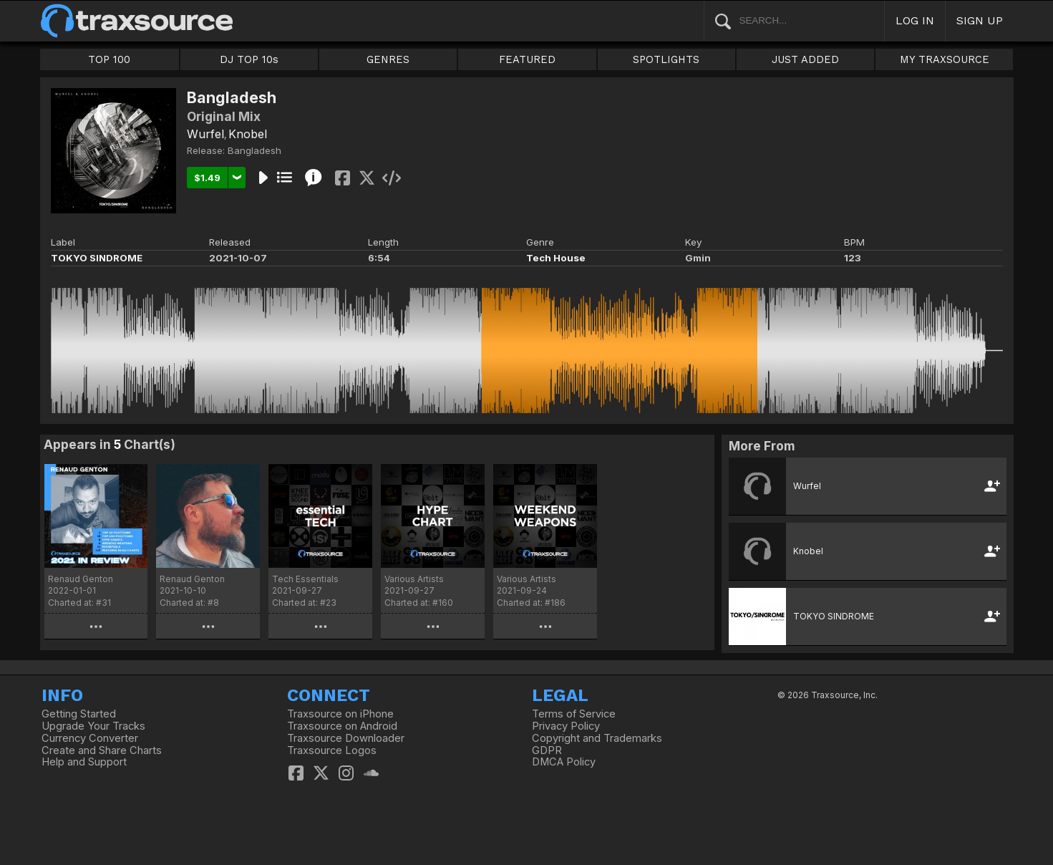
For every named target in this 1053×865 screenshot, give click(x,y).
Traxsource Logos (332, 750)
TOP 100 (109, 59)
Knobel (247, 134)
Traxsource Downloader (345, 738)
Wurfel (205, 134)
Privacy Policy (566, 726)
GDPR (547, 750)
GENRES (388, 59)
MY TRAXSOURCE (944, 59)
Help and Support (84, 761)
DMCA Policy (564, 761)
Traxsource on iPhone (340, 713)
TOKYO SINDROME (96, 258)
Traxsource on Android (342, 726)
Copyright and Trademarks (597, 738)
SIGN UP (979, 20)
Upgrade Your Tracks (93, 726)
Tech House (556, 258)
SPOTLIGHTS (666, 59)
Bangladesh (254, 150)
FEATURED (527, 59)
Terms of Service (574, 713)
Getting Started (79, 713)
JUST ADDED (805, 59)
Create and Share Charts (102, 750)
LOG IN (915, 20)
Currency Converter (90, 738)
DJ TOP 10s (249, 59)
